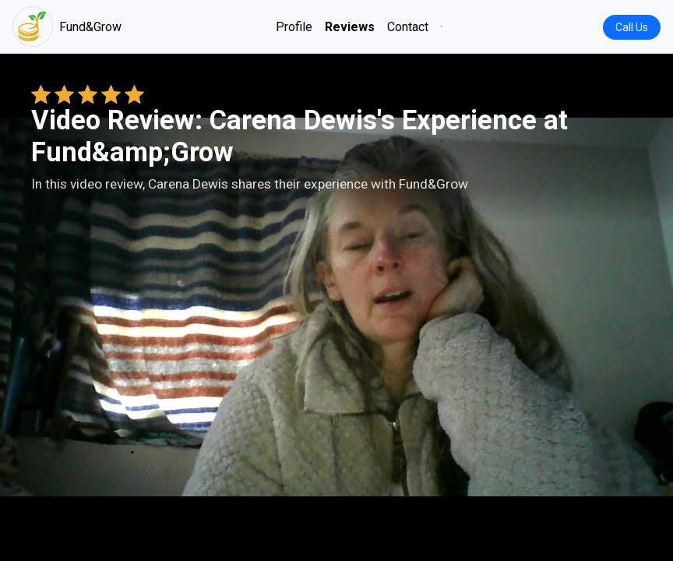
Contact (407, 26)
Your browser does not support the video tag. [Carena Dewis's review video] (336, 307)
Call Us (631, 27)
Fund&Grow (67, 26)
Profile (294, 26)
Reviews (350, 26)
